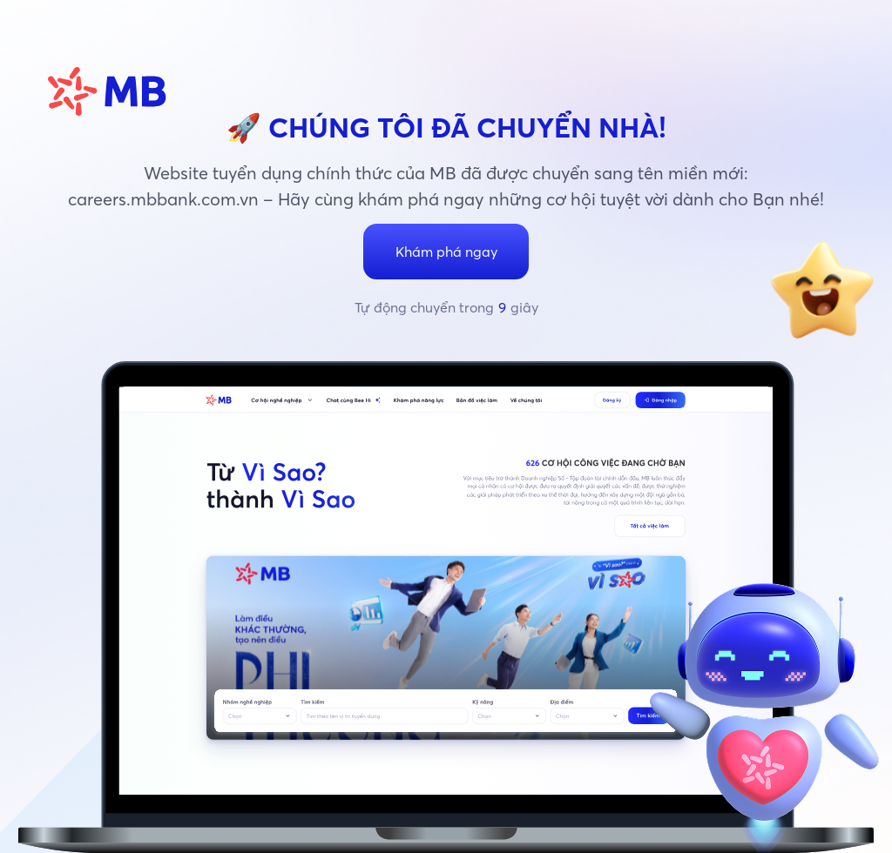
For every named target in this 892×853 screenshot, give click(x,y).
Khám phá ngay (446, 251)
